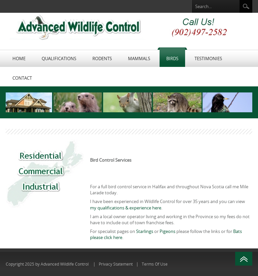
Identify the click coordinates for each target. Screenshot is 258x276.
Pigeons (167, 231)
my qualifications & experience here (125, 208)
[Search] (216, 6)
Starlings (144, 231)
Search (246, 6)
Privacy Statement (116, 264)
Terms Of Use (155, 264)
